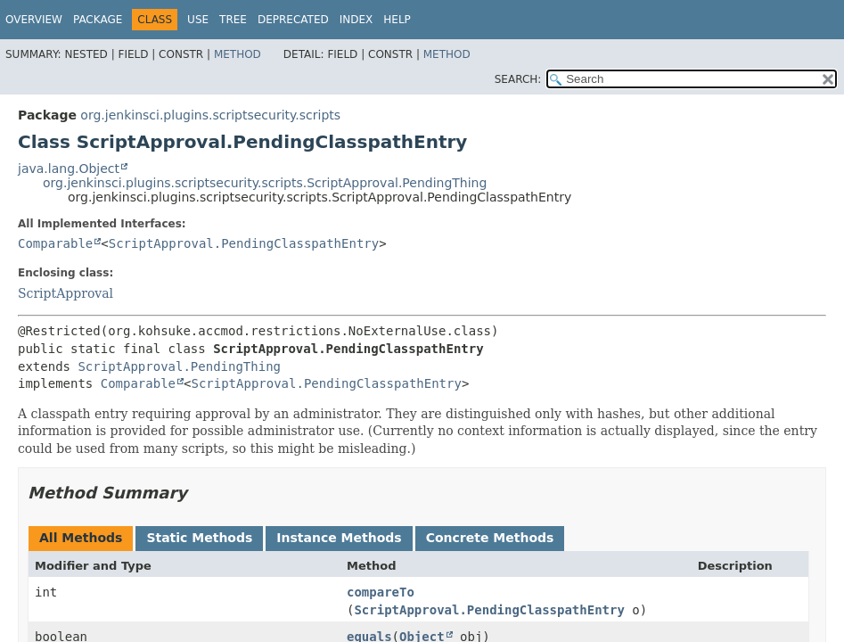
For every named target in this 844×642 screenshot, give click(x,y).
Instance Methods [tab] (338, 538)
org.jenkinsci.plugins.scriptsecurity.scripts (210, 115)
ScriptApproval (65, 293)
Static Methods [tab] (199, 538)
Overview (33, 19)
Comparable (55, 243)
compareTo (380, 592)
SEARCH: (518, 79)
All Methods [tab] (80, 538)
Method (237, 54)
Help (397, 19)
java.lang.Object (68, 168)
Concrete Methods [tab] (490, 538)
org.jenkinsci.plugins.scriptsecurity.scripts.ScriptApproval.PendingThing (265, 183)
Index (356, 19)
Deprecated (293, 19)
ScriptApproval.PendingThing (179, 366)
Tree (233, 19)
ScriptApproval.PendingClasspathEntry (244, 243)
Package (97, 19)
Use (198, 19)
